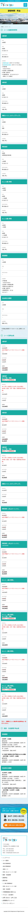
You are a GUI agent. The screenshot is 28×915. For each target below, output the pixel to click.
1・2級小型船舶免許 (7, 883)
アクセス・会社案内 (8, 894)
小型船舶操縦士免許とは (9, 892)
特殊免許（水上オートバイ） (10, 509)
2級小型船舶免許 (7, 866)
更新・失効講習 (7, 874)
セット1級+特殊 (7, 181)
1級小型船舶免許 (7, 863)
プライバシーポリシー (8, 903)
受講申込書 (6, 63)
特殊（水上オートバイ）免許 (10, 872)
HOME (2, 26)
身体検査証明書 (7, 64)
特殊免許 (4, 146)
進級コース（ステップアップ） (11, 115)
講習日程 (5, 880)
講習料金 (5, 877)
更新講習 (4, 255)
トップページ (6, 857)
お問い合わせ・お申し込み (10, 897)
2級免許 (4, 82)
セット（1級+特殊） (8, 580)
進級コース (5, 869)
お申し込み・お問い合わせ (14, 825)
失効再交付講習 (6, 298)
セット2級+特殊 (7, 218)
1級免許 (4, 36)
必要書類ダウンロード (8, 900)
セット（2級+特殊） (8, 651)
